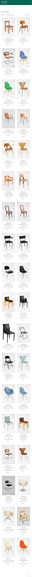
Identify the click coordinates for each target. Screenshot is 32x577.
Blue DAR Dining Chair (8, 406)
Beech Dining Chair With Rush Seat (8, 40)
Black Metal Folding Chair (23, 346)
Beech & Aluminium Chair (8, 131)
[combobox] (11, 15)
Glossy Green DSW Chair (8, 102)
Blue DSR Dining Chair (23, 406)
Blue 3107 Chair (23, 375)
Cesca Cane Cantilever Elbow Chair (8, 71)
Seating (2, 12)
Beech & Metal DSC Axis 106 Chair (23, 132)
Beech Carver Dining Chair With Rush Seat (8, 194)
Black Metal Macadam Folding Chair (8, 376)
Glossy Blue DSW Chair (23, 71)
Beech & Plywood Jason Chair (8, 163)
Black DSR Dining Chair (23, 285)
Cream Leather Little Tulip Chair (23, 499)
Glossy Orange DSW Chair (23, 561)
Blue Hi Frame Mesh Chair (8, 437)
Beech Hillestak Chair (23, 40)
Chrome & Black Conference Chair (8, 499)
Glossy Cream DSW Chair (8, 560)
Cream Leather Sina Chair (8, 529)
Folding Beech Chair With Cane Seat (23, 530)
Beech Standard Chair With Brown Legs (23, 194)
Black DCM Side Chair (8, 285)
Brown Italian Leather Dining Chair (23, 437)
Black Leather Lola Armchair (23, 315)
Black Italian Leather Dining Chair (8, 315)
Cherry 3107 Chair (23, 467)
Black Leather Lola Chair (8, 346)
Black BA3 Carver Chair (8, 256)
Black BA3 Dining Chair (23, 256)
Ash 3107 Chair (23, 102)
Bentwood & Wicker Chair (8, 225)
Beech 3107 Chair (23, 162)
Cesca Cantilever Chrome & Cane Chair (8, 468)
